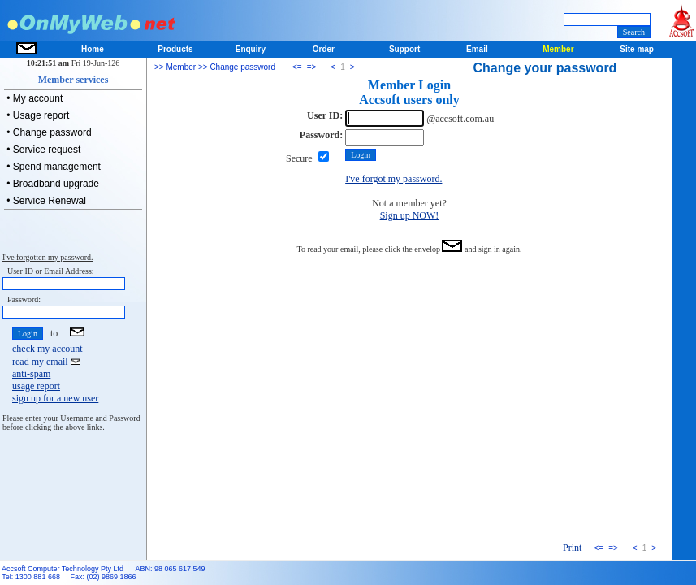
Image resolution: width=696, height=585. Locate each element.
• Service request (42, 149)
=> (312, 67)
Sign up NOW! (409, 215)
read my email (46, 361)
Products (175, 49)
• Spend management (52, 166)
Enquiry (251, 49)
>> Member (175, 67)
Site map (637, 49)
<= (297, 67)
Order (324, 49)
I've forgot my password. (393, 178)
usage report (36, 386)
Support (404, 49)
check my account (47, 348)
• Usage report (36, 115)
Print (572, 547)
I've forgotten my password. (47, 257)
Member (558, 49)
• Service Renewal (45, 200)
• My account (33, 98)
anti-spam (31, 373)
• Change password (48, 132)
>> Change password (235, 67)
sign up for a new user (55, 398)
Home (92, 49)
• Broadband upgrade (51, 183)
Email (477, 49)
